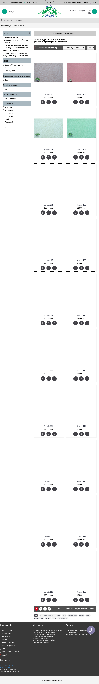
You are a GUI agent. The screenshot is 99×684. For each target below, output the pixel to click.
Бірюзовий (8, 122)
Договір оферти (7, 643)
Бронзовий (8, 116)
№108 (64, 615)
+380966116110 (6, 665)
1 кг (5, 89)
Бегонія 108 (81, 260)
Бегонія (21, 26)
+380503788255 (6, 667)
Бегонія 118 (81, 537)
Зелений (7, 128)
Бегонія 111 (48, 371)
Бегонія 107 (48, 260)
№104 (88, 615)
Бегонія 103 (48, 150)
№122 (54, 618)
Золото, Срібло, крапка (13, 65)
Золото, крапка (9, 68)
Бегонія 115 (48, 481)
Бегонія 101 (48, 94)
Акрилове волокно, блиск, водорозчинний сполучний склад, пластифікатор (15, 39)
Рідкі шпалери (12, 26)
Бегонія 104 (81, 150)
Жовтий (7, 125)
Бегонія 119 (48, 592)
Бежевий (7, 107)
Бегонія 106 (81, 205)
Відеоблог (5, 655)
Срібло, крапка (9, 71)
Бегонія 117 (48, 537)
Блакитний (8, 110)
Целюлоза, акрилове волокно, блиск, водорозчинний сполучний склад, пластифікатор (15, 47)
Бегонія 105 (48, 205)
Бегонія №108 (72, 615)
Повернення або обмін (9, 652)
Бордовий (8, 113)
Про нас (4, 639)
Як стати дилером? (8, 646)
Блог (2, 649)
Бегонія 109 (48, 315)
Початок (4, 26)
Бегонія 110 (81, 315)
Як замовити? (6, 633)
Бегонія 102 (81, 94)
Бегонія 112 (81, 371)
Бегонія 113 (48, 426)
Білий (6, 119)
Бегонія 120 (81, 592)
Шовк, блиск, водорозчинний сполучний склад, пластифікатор (15, 54)
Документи (5, 636)
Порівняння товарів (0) (47, 48)
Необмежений (9, 98)
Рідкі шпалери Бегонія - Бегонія (50, 615)
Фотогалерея (6, 630)
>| (49, 608)
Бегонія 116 (81, 481)
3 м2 (5, 80)
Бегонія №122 (62, 618)
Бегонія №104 (38, 618)
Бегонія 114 (81, 426)
